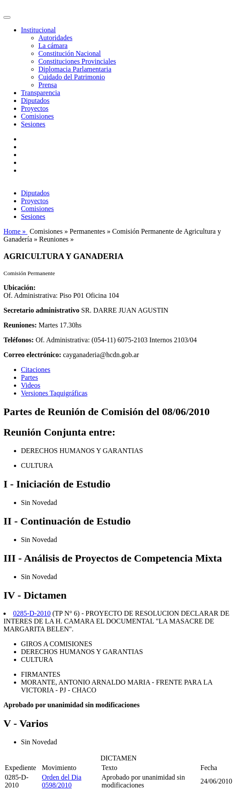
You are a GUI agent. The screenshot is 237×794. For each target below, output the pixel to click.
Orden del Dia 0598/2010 (61, 781)
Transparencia (40, 92)
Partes (29, 377)
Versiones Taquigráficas (54, 393)
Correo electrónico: (32, 354)
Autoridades (55, 37)
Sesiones (33, 124)
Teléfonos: (18, 340)
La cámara (53, 45)
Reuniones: (20, 325)
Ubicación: (19, 287)
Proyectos (34, 108)
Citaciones (36, 369)
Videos (30, 385)
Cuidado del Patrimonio (71, 77)
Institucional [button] (38, 30)
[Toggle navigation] (6, 17)
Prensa (47, 85)
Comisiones (37, 116)
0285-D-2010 (32, 613)
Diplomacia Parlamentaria (74, 69)
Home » (15, 231)
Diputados (35, 100)
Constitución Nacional (69, 53)
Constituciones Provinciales (77, 61)
